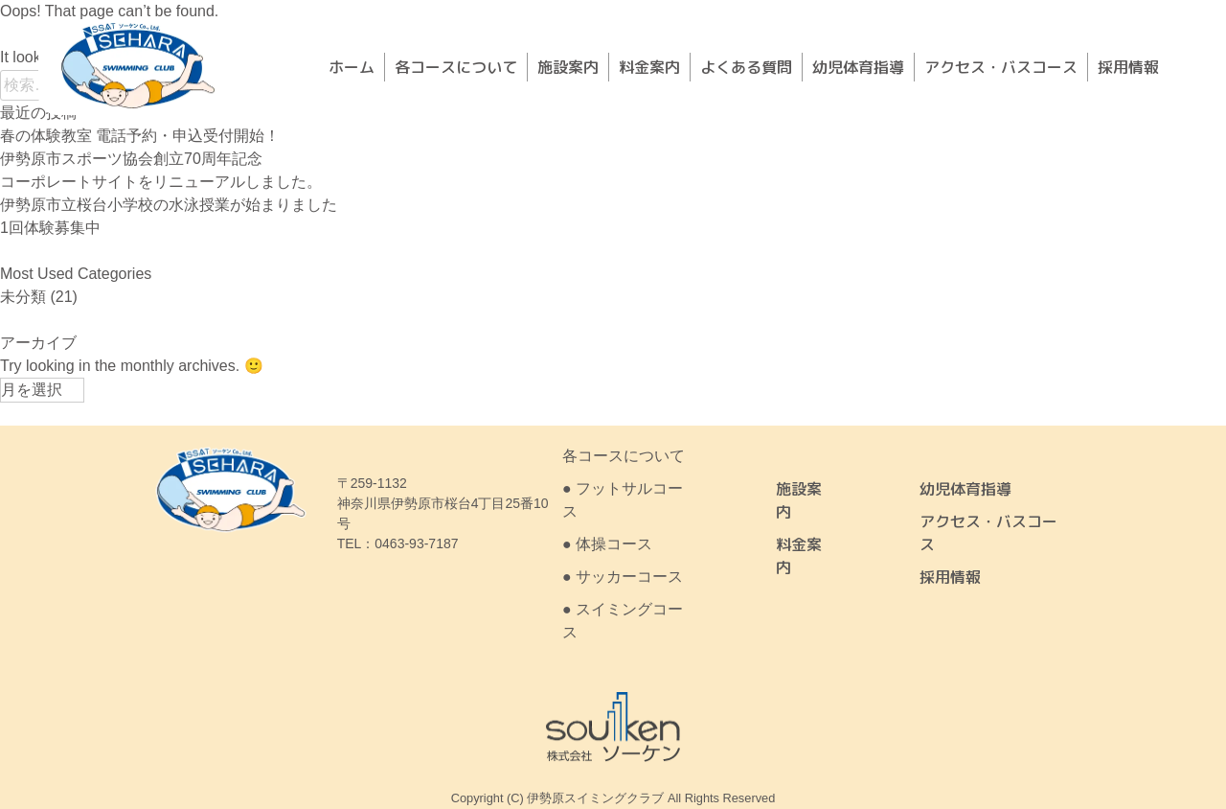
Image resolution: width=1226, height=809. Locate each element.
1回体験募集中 (50, 228)
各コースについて (456, 67)
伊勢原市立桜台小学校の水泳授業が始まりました (168, 204)
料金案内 (649, 67)
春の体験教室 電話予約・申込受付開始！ (140, 135)
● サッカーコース (622, 576)
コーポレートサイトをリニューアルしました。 (161, 181)
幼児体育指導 (858, 67)
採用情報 (1128, 67)
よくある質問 (746, 67)
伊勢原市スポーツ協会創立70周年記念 (131, 158)
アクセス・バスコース (1001, 67)
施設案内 (568, 67)
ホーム (352, 67)
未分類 (23, 297)
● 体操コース (607, 544)
